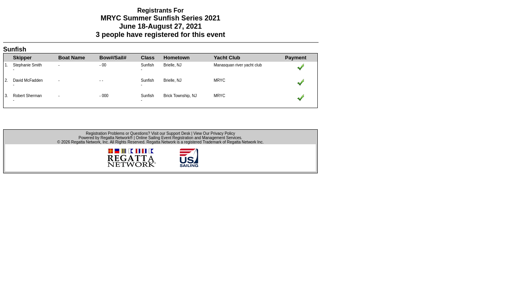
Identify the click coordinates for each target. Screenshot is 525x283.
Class (148, 58)
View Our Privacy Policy (214, 133)
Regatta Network (85, 142)
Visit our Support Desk (170, 133)
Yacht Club (227, 58)
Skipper (22, 58)
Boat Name (71, 58)
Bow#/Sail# (113, 58)
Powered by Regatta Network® (106, 138)
